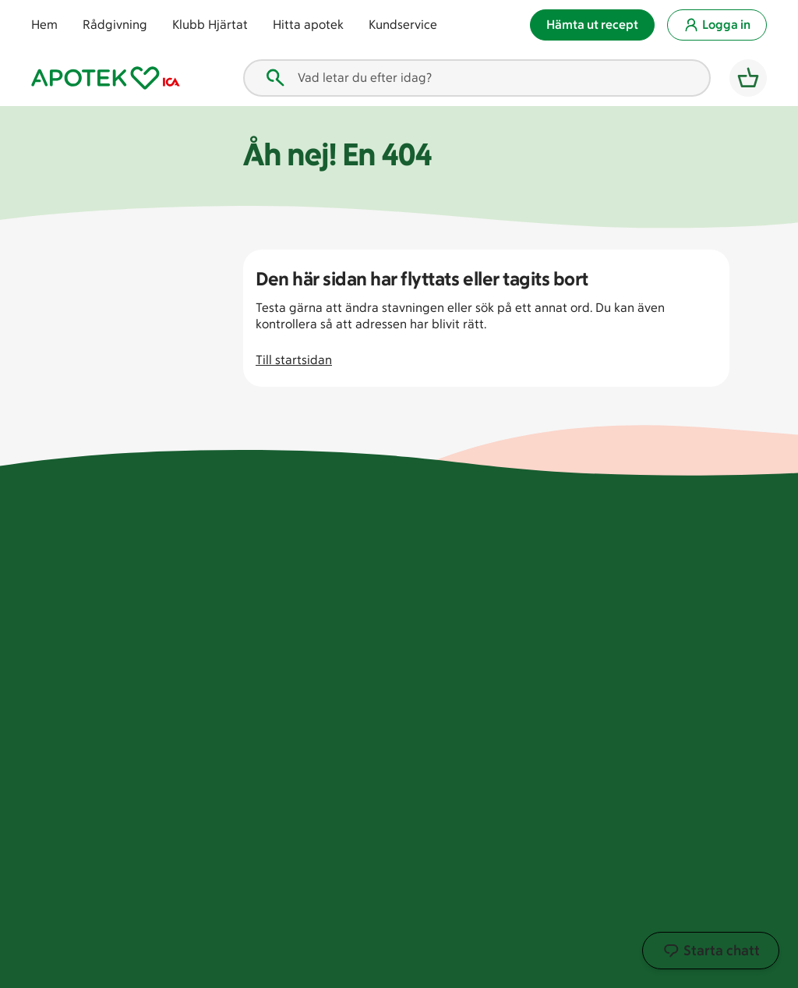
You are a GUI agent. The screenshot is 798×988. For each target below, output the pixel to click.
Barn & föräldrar (690, 593)
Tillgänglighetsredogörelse (453, 803)
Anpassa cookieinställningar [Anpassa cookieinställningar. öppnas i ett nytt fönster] (354, 969)
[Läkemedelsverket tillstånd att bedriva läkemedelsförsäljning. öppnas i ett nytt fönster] (263, 910)
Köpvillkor (539, 705)
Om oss (397, 565)
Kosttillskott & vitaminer (683, 661)
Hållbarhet (407, 623)
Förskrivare (542, 593)
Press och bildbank (430, 774)
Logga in (716, 25)
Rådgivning (115, 24)
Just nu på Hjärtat (427, 652)
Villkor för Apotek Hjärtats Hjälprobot (565, 818)
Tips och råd (76, 591)
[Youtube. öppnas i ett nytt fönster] (588, 922)
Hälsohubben (682, 773)
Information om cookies (497, 969)
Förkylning (674, 623)
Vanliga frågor (551, 565)
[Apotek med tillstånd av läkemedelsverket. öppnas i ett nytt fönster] (96, 910)
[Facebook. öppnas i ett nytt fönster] (524, 922)
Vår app (667, 802)
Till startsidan (294, 359)
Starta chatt (711, 950)
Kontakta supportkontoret (423, 737)
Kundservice (403, 24)
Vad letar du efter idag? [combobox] (347, 78)
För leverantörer (422, 593)
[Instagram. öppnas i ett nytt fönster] (556, 922)
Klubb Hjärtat (210, 24)
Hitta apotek (308, 24)
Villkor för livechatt (564, 781)
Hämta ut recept (592, 24)
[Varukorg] (748, 78)
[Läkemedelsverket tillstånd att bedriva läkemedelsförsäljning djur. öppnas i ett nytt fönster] (198, 910)
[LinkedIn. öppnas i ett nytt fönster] (620, 922)
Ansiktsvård (678, 565)
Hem (44, 24)
